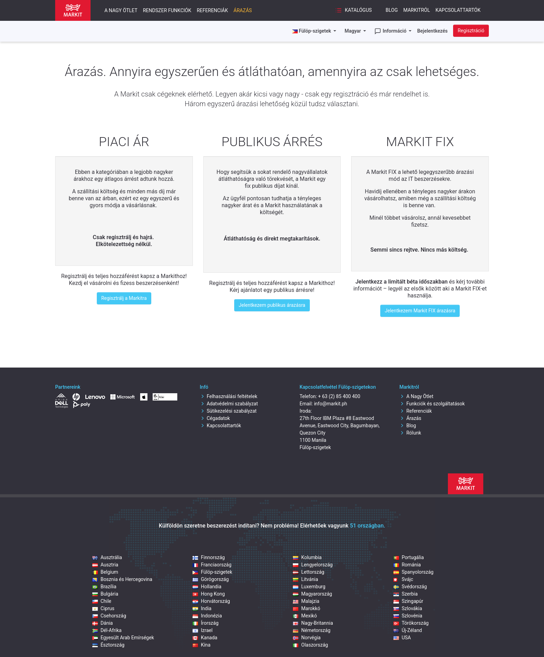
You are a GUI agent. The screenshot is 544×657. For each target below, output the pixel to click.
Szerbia (405, 594)
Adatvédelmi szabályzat (229, 403)
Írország (206, 623)
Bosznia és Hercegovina (122, 579)
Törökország (411, 623)
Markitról (416, 10)
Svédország (410, 586)
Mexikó (305, 615)
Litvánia (305, 579)
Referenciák (212, 10)
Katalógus (353, 10)
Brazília (104, 586)
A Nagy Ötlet (416, 396)
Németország (311, 630)
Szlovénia (407, 615)
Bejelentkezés (432, 31)
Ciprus (103, 608)
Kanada (205, 637)
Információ (390, 31)
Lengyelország (312, 564)
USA (402, 637)
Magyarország (312, 594)
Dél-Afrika (107, 630)
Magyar (353, 31)
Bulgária (105, 594)
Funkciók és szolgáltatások (432, 403)
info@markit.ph (330, 403)
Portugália (408, 557)
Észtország (108, 645)
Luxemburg (309, 586)
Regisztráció (471, 30)
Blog (392, 10)
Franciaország (212, 564)
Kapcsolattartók (458, 10)
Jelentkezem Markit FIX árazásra (420, 310)
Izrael (203, 630)
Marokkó (306, 608)
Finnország (209, 557)
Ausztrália (107, 557)
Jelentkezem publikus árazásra (272, 305)
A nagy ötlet (120, 10)
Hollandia (207, 586)
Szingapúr (408, 601)
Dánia (102, 623)
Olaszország (310, 645)
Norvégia (307, 637)
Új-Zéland (407, 630)
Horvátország (211, 601)
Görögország (211, 579)
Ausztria (105, 564)
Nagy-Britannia (313, 623)
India (202, 608)
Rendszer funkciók (167, 10)
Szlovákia (407, 608)
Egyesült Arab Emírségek (123, 637)
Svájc (403, 579)
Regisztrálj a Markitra (124, 298)
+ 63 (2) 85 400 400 (339, 396)
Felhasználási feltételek (228, 396)
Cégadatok (215, 418)
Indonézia (207, 615)
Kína (202, 645)
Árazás (242, 10)
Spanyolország (413, 572)
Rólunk (410, 433)
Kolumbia (307, 557)
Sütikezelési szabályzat (228, 411)
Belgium (105, 572)
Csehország (109, 615)
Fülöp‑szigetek (212, 572)
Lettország (308, 572)
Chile (101, 601)
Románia (407, 564)
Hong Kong (209, 594)
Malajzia (306, 601)
